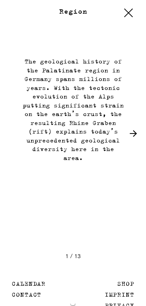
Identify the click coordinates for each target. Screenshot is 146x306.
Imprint (119, 294)
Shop (125, 283)
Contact (26, 294)
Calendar (29, 283)
